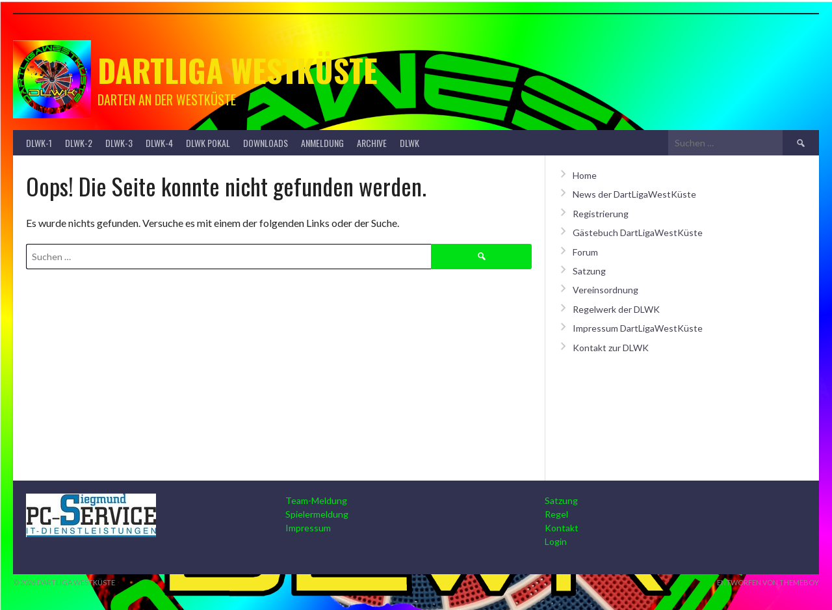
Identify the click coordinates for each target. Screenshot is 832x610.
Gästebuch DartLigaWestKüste (638, 232)
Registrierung (601, 213)
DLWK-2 (78, 143)
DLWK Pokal (208, 143)
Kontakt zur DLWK (611, 347)
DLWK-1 (39, 143)
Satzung (589, 270)
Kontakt (561, 527)
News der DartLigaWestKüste (634, 194)
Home (585, 175)
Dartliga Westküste (238, 70)
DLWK (409, 143)
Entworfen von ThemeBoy (768, 582)
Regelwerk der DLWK (616, 309)
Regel (556, 514)
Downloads (265, 143)
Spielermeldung (316, 514)
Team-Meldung (316, 500)
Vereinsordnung (605, 289)
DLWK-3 (119, 143)
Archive (372, 143)
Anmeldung (322, 143)
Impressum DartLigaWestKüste (638, 328)
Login (556, 541)
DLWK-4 (159, 143)
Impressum (308, 527)
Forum (585, 252)
